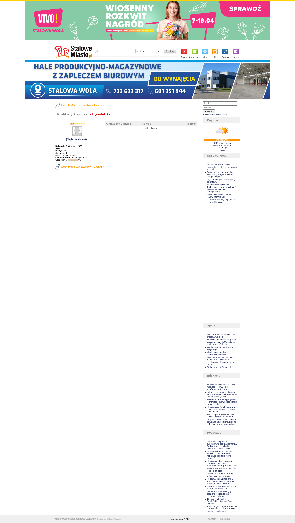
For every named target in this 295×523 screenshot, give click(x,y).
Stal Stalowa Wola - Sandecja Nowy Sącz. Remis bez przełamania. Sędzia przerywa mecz (221, 360)
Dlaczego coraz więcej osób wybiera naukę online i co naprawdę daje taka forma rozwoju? (220, 454)
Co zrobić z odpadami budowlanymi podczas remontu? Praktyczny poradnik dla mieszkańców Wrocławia (222, 445)
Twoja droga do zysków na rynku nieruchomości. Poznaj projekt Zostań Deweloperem (222, 508)
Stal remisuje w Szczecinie (219, 367)
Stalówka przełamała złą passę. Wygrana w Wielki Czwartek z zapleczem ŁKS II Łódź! (221, 341)
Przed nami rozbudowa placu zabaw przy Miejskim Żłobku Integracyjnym (220, 174)
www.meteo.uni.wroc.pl (223, 145)
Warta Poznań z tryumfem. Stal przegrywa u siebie (221, 335)
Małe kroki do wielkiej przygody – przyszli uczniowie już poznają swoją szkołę (222, 401)
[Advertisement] (218, 263)
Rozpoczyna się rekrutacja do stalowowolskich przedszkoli (220, 415)
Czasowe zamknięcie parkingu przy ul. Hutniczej (221, 200)
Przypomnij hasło (220, 114)
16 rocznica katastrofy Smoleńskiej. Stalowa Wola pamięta (219, 501)
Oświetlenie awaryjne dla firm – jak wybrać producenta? (221, 487)
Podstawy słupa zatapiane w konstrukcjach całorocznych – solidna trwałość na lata (220, 481)
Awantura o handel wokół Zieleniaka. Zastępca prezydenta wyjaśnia (222, 166)
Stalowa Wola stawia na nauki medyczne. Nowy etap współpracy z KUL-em (221, 386)
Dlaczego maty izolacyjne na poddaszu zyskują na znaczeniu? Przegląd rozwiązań (222, 463)
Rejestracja (208, 114)
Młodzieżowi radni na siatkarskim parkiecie (217, 353)
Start (63, 105)
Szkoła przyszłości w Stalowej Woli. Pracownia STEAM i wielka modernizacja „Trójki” (222, 394)
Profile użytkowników (80, 105)
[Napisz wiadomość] (77, 139)
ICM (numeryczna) (222, 143)
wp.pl (222, 150)
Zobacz (98, 105)
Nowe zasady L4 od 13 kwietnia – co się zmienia (222, 469)
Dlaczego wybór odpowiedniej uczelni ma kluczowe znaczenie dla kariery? (221, 409)
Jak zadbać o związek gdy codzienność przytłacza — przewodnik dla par (219, 493)
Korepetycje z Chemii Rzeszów (109, 519)
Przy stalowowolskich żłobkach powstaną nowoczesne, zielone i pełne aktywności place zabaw (222, 421)
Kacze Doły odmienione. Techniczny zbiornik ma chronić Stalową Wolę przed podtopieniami (221, 188)
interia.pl (223, 147)
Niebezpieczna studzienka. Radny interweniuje (219, 195)
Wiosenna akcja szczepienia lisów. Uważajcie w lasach (220, 475)
